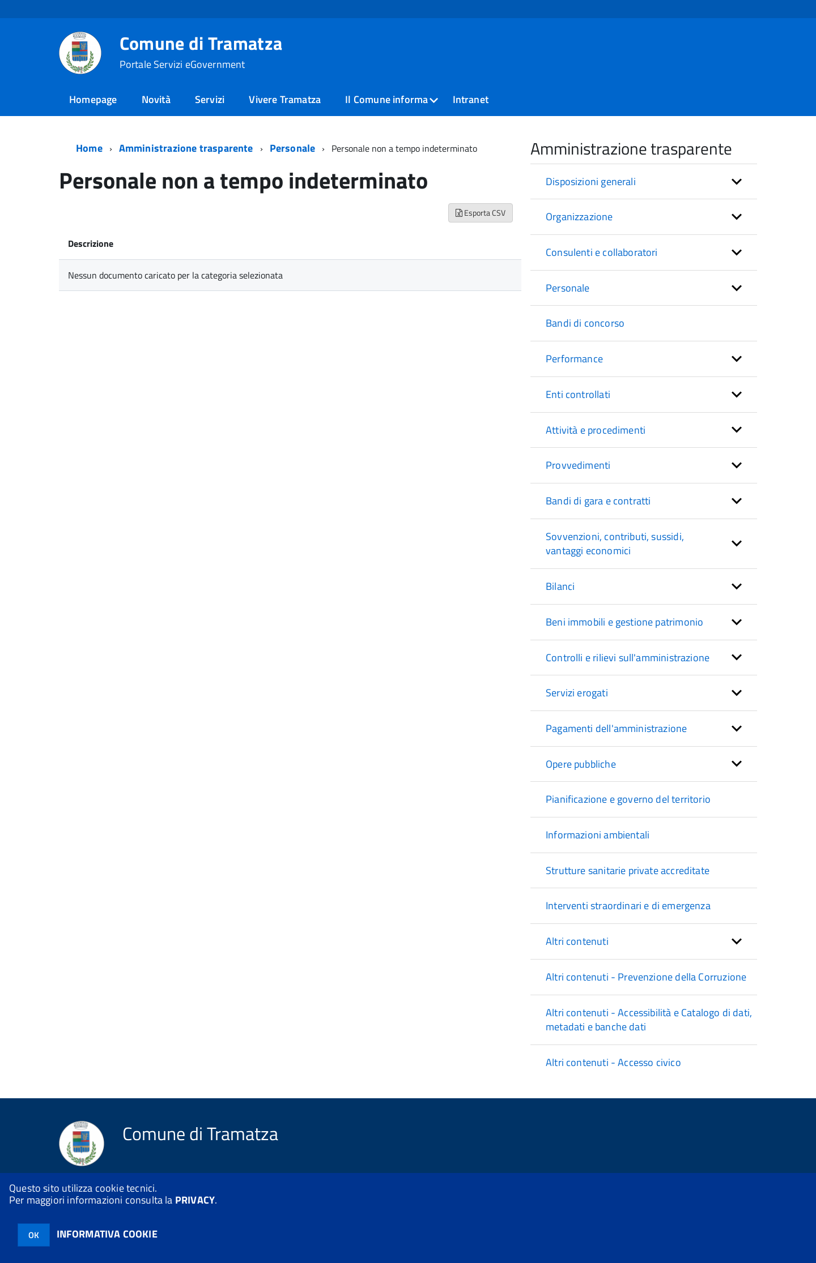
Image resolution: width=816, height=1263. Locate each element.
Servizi (209, 99)
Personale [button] (568, 288)
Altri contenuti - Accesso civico (613, 1062)
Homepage (93, 99)
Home (89, 148)
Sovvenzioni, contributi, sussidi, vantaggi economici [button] (615, 544)
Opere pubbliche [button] (581, 764)
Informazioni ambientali (597, 834)
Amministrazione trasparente (186, 148)
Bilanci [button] (560, 586)
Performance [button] (574, 358)
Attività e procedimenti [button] (595, 430)
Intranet (470, 99)
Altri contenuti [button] (577, 941)
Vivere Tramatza (285, 99)
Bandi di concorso (585, 323)
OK (33, 1234)
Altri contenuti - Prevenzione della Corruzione (646, 976)
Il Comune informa (386, 99)
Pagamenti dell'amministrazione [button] (616, 728)
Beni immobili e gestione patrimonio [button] (624, 622)
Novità (156, 99)
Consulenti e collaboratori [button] (602, 252)
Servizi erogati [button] (577, 692)
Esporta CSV (480, 213)
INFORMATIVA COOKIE (107, 1233)
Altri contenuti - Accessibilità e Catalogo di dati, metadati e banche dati (649, 1020)
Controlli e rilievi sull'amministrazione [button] (627, 657)
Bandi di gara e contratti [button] (598, 500)
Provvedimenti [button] (578, 465)
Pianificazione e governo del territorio (628, 799)
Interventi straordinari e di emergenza (628, 905)
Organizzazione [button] (579, 216)
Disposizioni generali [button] (591, 181)
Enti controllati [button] (578, 394)
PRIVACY (195, 1200)
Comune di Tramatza (201, 52)
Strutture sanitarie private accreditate (627, 870)
